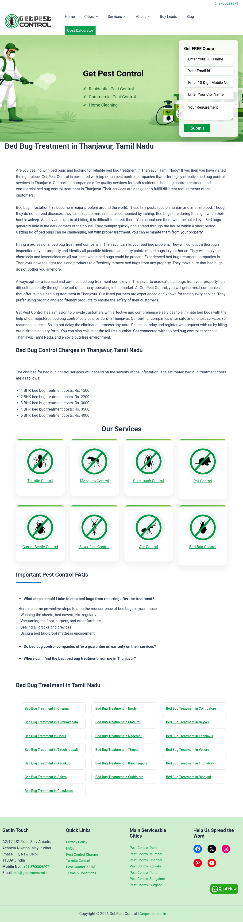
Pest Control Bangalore (149, 878)
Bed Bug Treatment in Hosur (47, 730)
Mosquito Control (94, 475)
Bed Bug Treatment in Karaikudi (50, 764)
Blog (192, 18)
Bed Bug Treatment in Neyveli (189, 710)
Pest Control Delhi (145, 847)
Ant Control (148, 537)
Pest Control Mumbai (147, 854)
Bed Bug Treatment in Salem (47, 784)
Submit (197, 122)
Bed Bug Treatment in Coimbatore (193, 696)
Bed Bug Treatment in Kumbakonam (42, 713)
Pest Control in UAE (82, 867)
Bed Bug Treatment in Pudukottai (51, 798)
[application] (106, 18)
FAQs (70, 848)
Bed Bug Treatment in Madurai (119, 710)
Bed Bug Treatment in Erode (118, 696)
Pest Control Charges (83, 854)
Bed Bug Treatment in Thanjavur (191, 730)
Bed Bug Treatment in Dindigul (190, 784)
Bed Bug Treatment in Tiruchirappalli (42, 747)
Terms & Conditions (82, 873)
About (149, 18)
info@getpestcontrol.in (32, 879)
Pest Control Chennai (147, 860)
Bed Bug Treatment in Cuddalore (121, 784)
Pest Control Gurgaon (148, 885)
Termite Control (40, 475)
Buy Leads (172, 18)
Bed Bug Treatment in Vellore (189, 744)
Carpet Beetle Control (40, 537)
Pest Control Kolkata (147, 866)
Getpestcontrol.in (153, 913)
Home (82, 18)
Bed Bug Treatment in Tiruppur (120, 744)
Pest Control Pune (145, 872)
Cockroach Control (148, 475)
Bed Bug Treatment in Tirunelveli (192, 764)
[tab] (121, 603)
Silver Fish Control (94, 537)
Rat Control (202, 475)
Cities (101, 18)
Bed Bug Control (202, 537)
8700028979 (225, 3)
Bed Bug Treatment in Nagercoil (121, 730)
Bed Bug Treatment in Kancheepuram (113, 767)
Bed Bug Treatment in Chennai (49, 696)
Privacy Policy (77, 842)
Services (125, 18)
